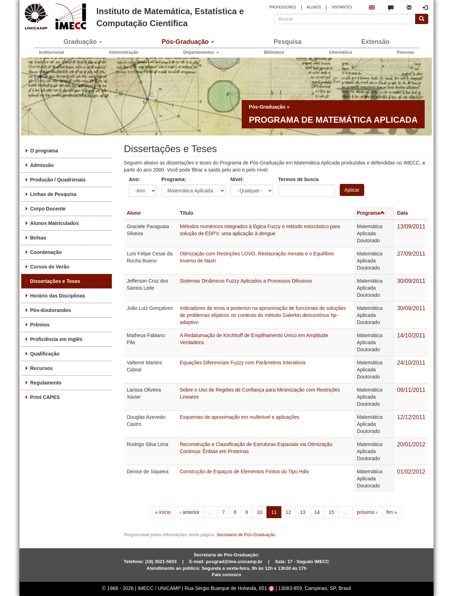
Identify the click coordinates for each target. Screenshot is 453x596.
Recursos (41, 368)
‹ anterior (189, 512)
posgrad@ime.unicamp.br (234, 561)
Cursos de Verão (49, 267)
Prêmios (40, 325)
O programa (44, 151)
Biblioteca (274, 52)
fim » (391, 512)
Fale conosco (226, 574)
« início (163, 512)
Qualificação (44, 354)
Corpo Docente (47, 209)
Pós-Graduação (188, 41)
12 (288, 512)
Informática (340, 52)
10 (260, 512)
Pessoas (405, 52)
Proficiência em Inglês (56, 339)
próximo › (367, 512)
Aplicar (352, 190)
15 (331, 512)
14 (317, 512)
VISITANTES (342, 7)
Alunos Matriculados (54, 223)
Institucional (51, 52)
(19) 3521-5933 (161, 561)
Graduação (82, 41)
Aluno (134, 213)
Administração (123, 52)
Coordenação (46, 252)
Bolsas (38, 238)
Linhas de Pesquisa (53, 194)
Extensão (375, 41)
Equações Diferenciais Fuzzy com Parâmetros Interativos (243, 362)
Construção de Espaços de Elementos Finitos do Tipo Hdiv (244, 471)
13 (303, 512)
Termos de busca (298, 179)
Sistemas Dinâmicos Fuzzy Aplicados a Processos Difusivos (246, 281)
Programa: (173, 179)
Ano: (134, 179)
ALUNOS (313, 7)
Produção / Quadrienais (58, 180)
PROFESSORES (282, 7)
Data (402, 213)
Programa (371, 213)
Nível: (237, 179)
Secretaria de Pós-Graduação (245, 534)
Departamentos (201, 52)
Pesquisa (288, 41)
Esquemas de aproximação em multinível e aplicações (239, 417)
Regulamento (46, 383)
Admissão (42, 165)
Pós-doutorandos (50, 310)
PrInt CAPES (45, 397)
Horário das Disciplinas (57, 296)
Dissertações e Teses (55, 281)
